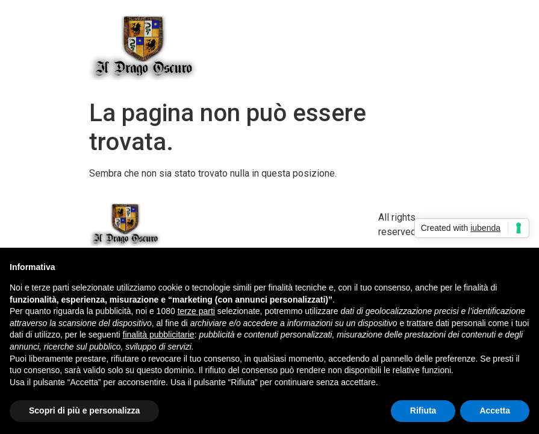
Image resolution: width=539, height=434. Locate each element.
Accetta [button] (494, 410)
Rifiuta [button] (423, 410)
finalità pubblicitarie (159, 334)
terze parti (196, 311)
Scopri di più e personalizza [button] (84, 410)
